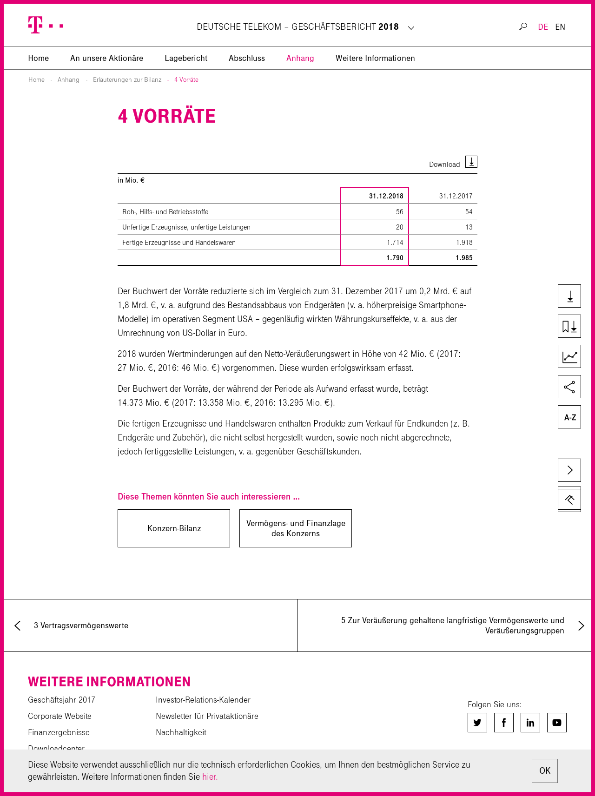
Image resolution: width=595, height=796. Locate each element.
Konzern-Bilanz (174, 528)
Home (36, 80)
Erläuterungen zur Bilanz (127, 80)
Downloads (573, 297)
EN (560, 27)
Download (444, 164)
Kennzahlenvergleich (573, 357)
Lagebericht (186, 58)
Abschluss (247, 58)
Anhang (300, 58)
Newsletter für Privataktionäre (207, 716)
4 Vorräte (186, 80)
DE (543, 27)
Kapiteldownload (573, 327)
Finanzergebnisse (59, 732)
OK (544, 770)
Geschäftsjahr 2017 (61, 700)
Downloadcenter (56, 748)
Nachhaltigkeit (181, 732)
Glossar (573, 418)
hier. (210, 776)
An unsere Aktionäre (106, 58)
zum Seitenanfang (569, 498)
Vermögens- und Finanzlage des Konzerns (295, 528)
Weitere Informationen (375, 58)
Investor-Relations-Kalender (203, 700)
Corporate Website (60, 716)
